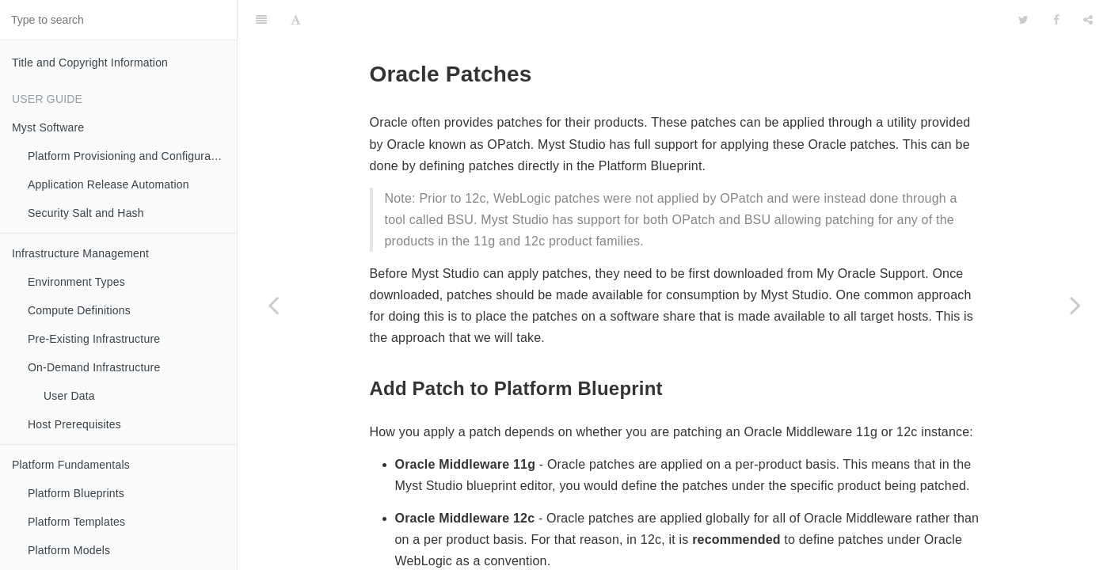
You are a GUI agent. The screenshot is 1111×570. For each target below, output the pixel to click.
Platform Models (69, 550)
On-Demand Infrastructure (94, 367)
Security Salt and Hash (86, 213)
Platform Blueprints (76, 493)
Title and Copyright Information (90, 62)
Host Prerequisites (74, 424)
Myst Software (48, 127)
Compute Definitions (79, 310)
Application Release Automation (108, 184)
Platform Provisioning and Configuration (129, 156)
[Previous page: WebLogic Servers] (273, 305)
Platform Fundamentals (71, 464)
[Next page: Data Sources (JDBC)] (1075, 305)
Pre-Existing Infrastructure (94, 338)
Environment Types (76, 282)
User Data (69, 396)
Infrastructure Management (80, 253)
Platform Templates (76, 521)
